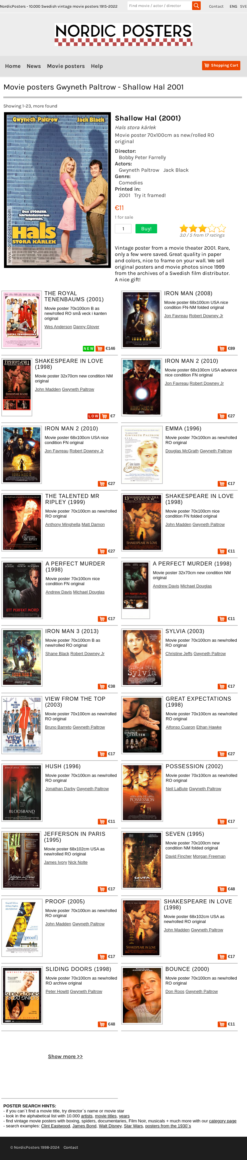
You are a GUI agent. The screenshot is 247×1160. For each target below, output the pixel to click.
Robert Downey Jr (206, 315)
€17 (226, 483)
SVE (243, 6)
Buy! (146, 228)
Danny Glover (86, 326)
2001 (124, 195)
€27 (226, 415)
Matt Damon (93, 524)
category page (222, 1120)
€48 (226, 888)
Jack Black (176, 170)
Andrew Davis (59, 591)
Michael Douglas (89, 591)
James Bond (84, 1125)
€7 (107, 415)
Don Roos (174, 991)
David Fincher (178, 856)
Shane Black (57, 653)
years (124, 1115)
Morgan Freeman (209, 856)
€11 (226, 551)
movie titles (106, 1115)
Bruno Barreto (58, 727)
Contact (216, 6)
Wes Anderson (58, 326)
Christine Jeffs (178, 653)
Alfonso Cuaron (180, 727)
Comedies (131, 182)
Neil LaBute (177, 788)
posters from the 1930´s (168, 1125)
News (34, 66)
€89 (226, 348)
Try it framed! (150, 195)
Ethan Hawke (209, 727)
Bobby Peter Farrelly (142, 157)
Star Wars (133, 1125)
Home (13, 66)
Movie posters (66, 66)
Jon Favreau (176, 315)
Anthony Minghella (62, 524)
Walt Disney (110, 1125)
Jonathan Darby (60, 788)
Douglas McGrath (182, 450)
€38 (106, 686)
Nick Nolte (78, 862)
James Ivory (55, 862)
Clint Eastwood (55, 1125)
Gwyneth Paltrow (139, 170)
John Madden (48, 389)
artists (87, 1115)
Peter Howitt (57, 991)
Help (97, 66)
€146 (105, 348)
